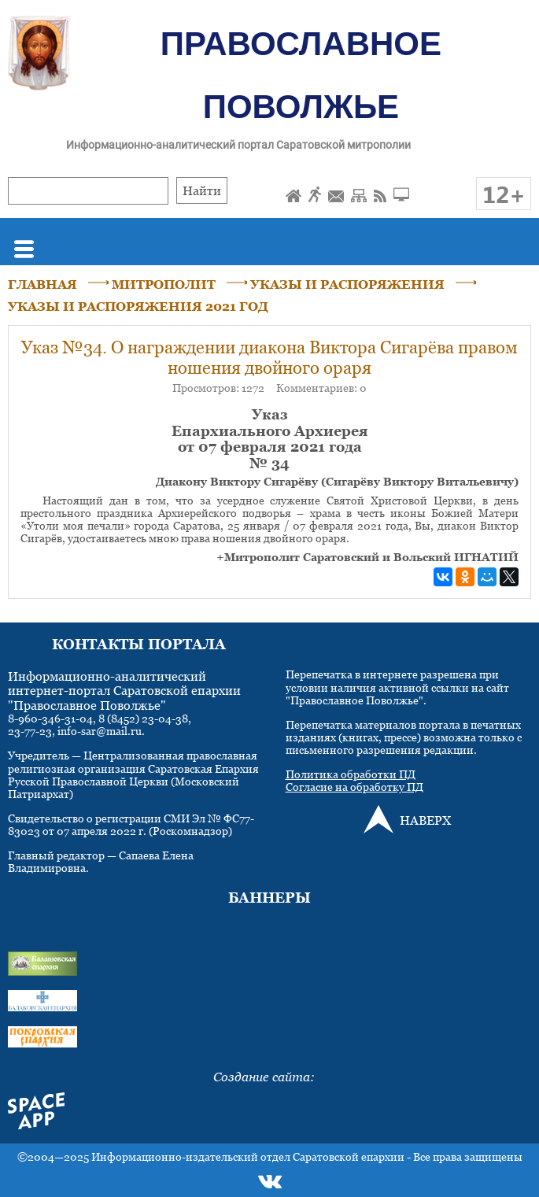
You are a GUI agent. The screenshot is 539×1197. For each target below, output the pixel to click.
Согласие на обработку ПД (354, 786)
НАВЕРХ (425, 820)
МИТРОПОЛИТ (164, 284)
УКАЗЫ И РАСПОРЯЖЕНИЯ (347, 284)
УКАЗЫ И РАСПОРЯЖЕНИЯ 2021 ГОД (138, 306)
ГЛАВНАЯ (42, 284)
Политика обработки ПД (350, 774)
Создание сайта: (264, 1077)
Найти (202, 190)
